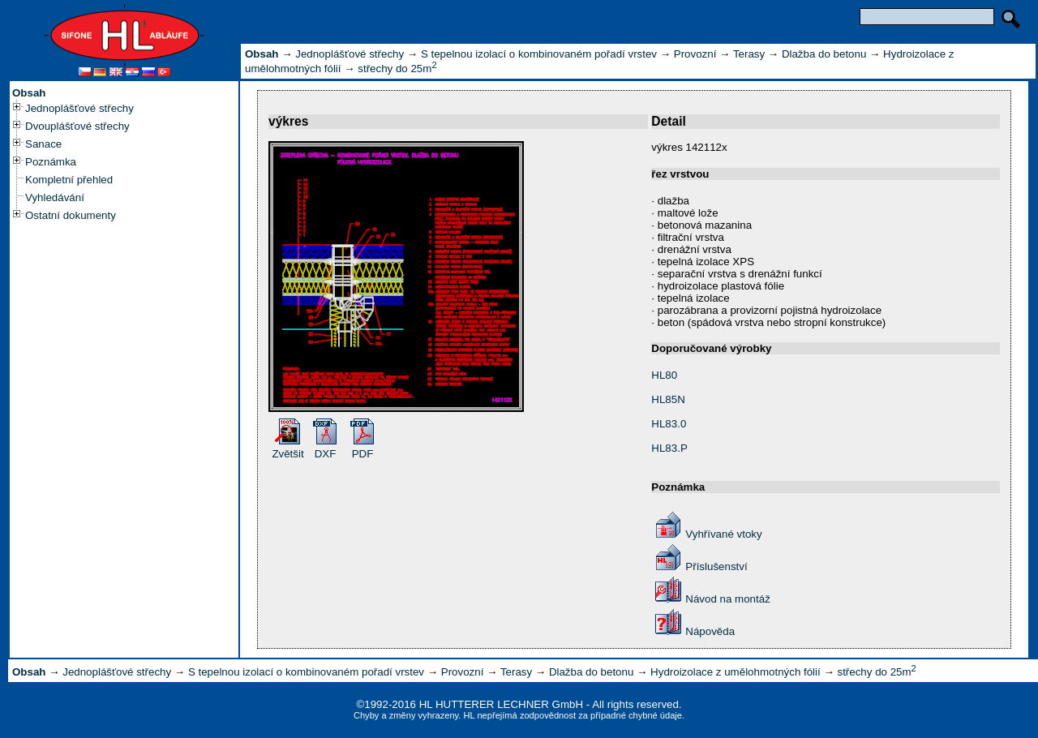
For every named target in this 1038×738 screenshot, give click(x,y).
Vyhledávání (54, 197)
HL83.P (669, 448)
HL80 (664, 375)
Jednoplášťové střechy (79, 108)
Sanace (43, 144)
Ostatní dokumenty (70, 215)
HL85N (668, 399)
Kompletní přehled (69, 180)
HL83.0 (668, 424)
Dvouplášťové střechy (77, 126)
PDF (363, 454)
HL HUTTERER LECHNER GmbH (501, 704)
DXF (326, 454)
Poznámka (50, 162)
